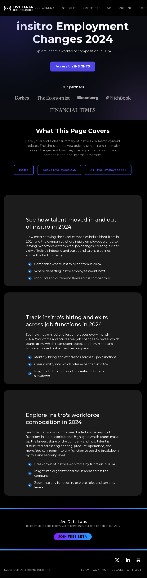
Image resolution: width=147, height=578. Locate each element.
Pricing (126, 8)
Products (91, 8)
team (85, 570)
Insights (68, 8)
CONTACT (101, 570)
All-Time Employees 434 (108, 170)
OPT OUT (134, 570)
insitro (23, 170)
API (109, 8)
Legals (117, 570)
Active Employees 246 (59, 170)
